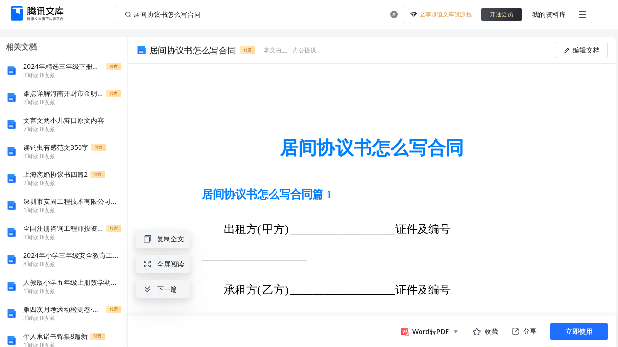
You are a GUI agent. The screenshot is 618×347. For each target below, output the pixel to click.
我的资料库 (549, 14)
